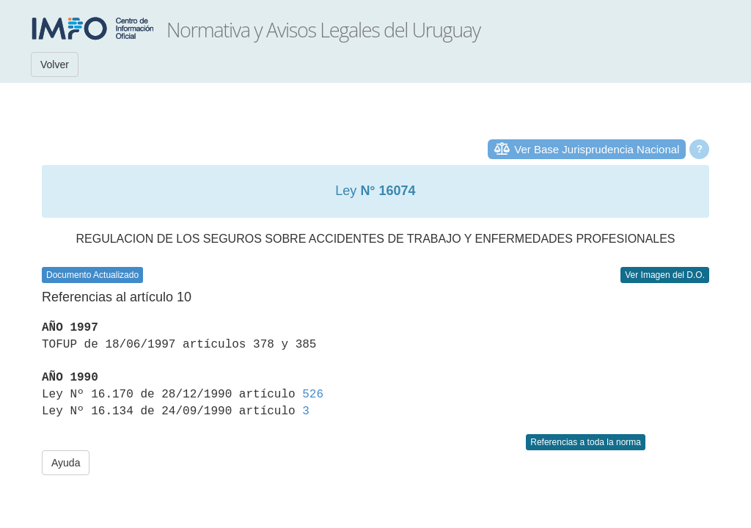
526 (312, 394)
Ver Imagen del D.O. (665, 275)
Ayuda (65, 463)
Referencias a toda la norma (585, 442)
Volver (54, 64)
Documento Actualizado (92, 275)
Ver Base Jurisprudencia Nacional (596, 149)
